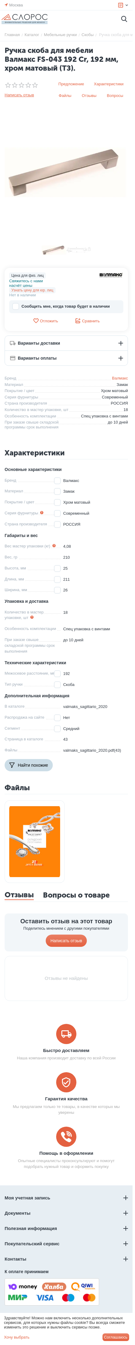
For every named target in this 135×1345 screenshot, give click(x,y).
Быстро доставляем (66, 1050)
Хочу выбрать (16, 1337)
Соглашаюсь (116, 1337)
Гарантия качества (66, 1098)
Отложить (45, 321)
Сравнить (87, 321)
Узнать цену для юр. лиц (32, 290)
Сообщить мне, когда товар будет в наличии (61, 306)
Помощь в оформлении (66, 1153)
